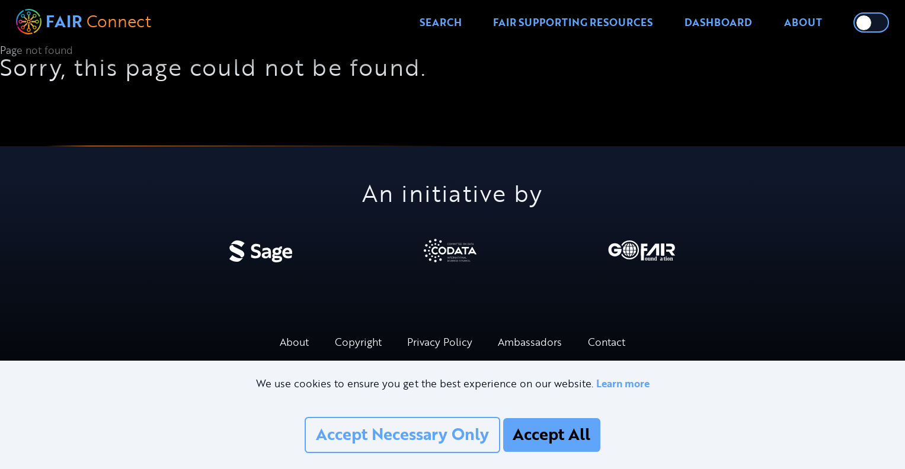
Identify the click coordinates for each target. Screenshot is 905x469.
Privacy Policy (439, 342)
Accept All (551, 434)
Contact (606, 342)
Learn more (623, 383)
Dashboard (718, 22)
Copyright (358, 342)
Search (441, 22)
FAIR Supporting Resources (573, 22)
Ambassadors (530, 342)
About (803, 22)
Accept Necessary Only (402, 434)
